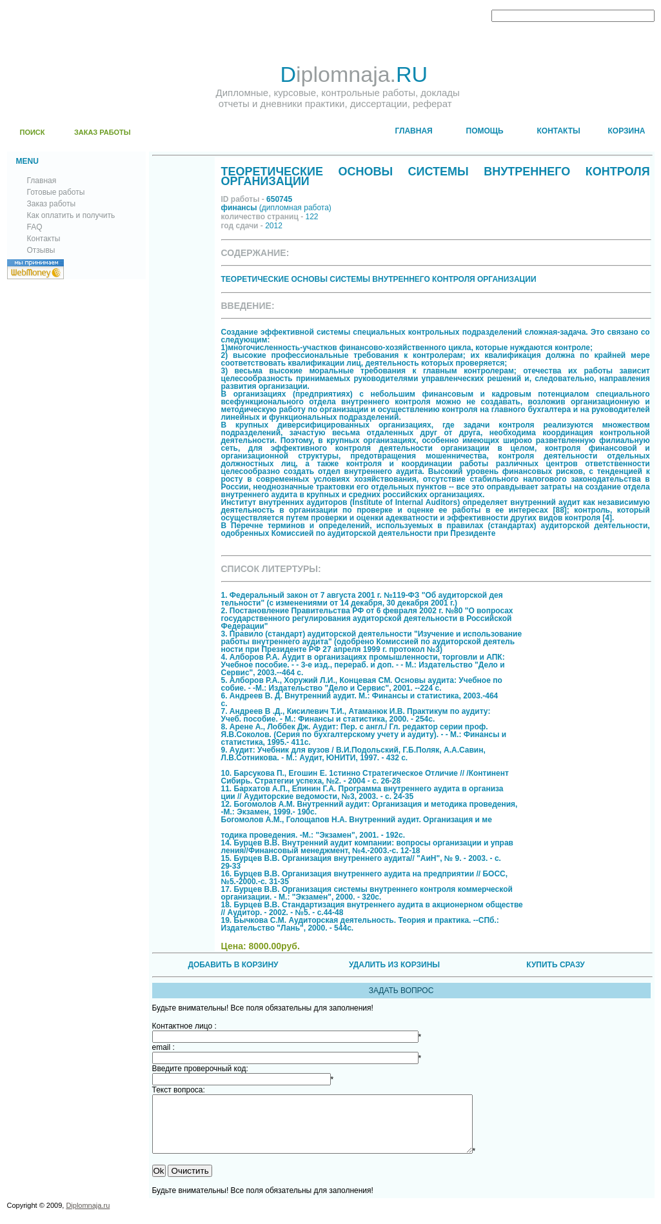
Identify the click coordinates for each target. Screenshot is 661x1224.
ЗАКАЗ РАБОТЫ (102, 132)
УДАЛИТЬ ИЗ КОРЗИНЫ (394, 964)
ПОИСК (32, 132)
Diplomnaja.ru (88, 1217)
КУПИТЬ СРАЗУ (555, 964)
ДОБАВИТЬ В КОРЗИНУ (233, 964)
